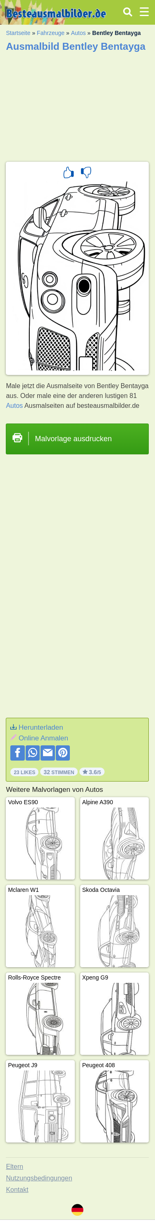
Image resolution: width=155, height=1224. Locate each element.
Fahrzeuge (50, 33)
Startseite (18, 33)
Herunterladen (41, 727)
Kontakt (17, 1189)
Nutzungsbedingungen (39, 1178)
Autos (78, 33)
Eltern (14, 1166)
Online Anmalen (43, 738)
